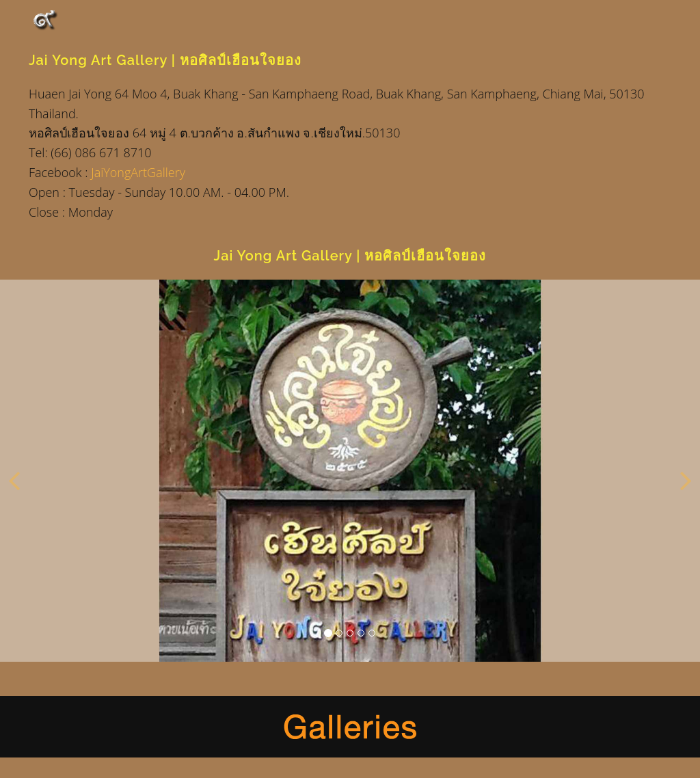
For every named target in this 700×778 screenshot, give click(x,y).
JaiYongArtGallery (138, 172)
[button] (14, 477)
